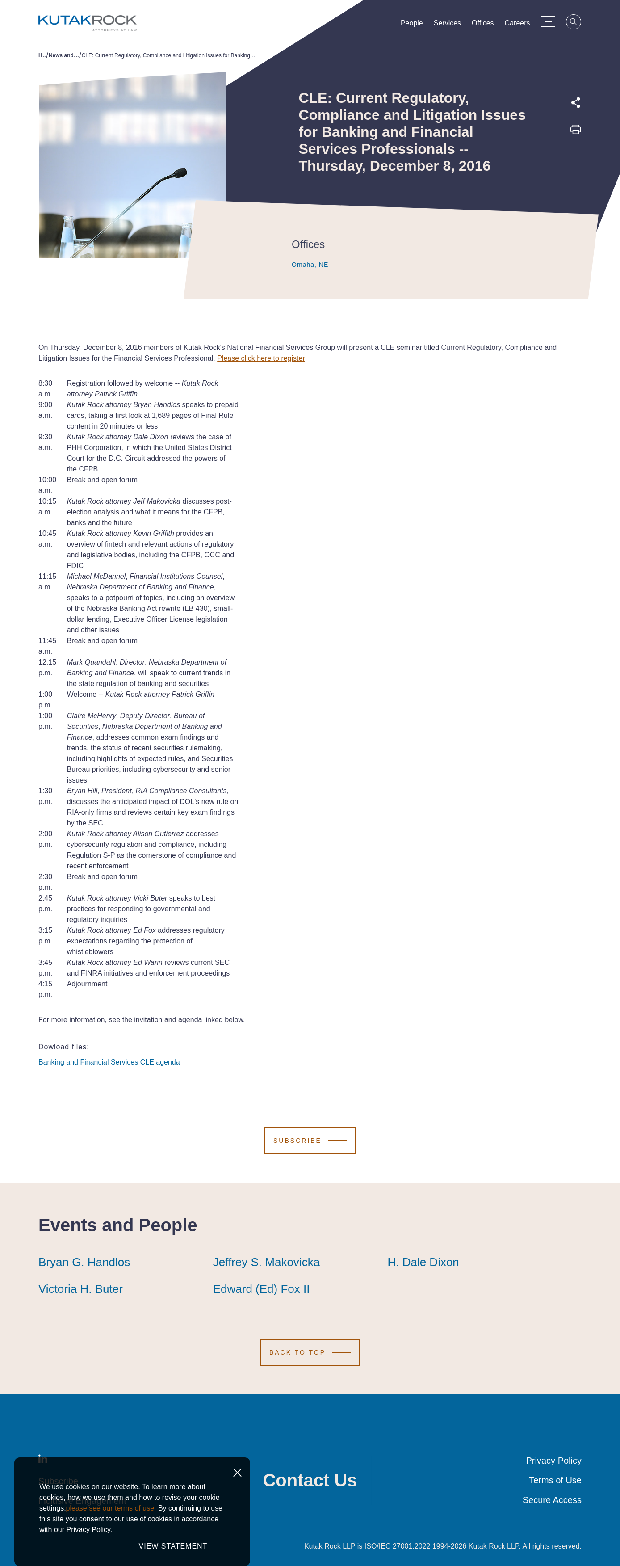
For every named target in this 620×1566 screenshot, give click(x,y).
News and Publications (64, 55)
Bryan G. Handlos (84, 1262)
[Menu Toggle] (552, 21)
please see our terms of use (110, 1508)
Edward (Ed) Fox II (261, 1289)
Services (452, 25)
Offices (488, 25)
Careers (522, 25)
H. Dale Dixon (423, 1262)
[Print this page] (575, 132)
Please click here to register (261, 358)
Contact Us (309, 1480)
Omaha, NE (301, 264)
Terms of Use (555, 1480)
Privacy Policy (554, 1460)
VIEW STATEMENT (173, 1546)
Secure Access (552, 1500)
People (417, 25)
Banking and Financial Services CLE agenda (109, 1062)
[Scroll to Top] (310, 1352)
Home (42, 55)
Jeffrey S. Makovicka (266, 1262)
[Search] (578, 23)
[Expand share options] (575, 103)
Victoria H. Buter (80, 1289)
